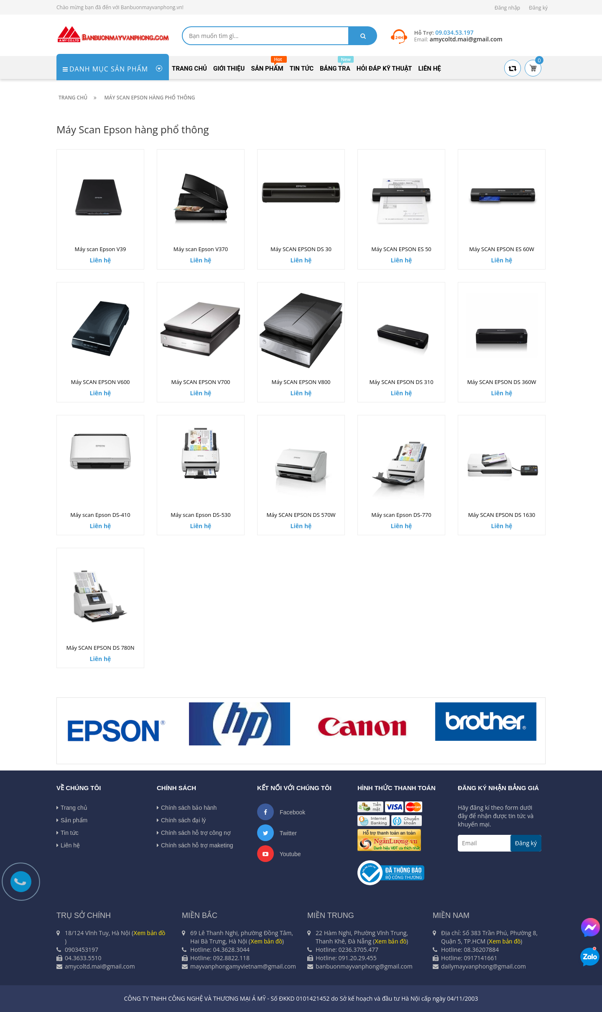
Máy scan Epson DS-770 (401, 515)
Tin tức (67, 833)
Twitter (277, 832)
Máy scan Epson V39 (100, 249)
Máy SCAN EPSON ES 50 (401, 249)
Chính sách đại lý (181, 820)
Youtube (279, 853)
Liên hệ (68, 845)
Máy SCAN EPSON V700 (200, 382)
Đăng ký (538, 7)
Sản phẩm (71, 820)
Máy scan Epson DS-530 (200, 515)
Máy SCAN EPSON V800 (300, 382)
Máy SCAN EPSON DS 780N (100, 647)
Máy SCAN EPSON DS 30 (301, 249)
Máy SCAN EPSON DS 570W (300, 515)
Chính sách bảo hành (187, 807)
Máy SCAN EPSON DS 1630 (502, 515)
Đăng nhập (507, 7)
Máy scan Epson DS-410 (100, 515)
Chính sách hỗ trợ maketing (195, 845)
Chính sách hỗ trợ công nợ (194, 833)
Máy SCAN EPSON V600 (100, 382)
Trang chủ (71, 807)
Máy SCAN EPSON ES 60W (501, 249)
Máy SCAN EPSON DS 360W (501, 382)
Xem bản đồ (149, 933)
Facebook (281, 811)
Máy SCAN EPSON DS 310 (401, 382)
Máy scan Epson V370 (200, 249)
